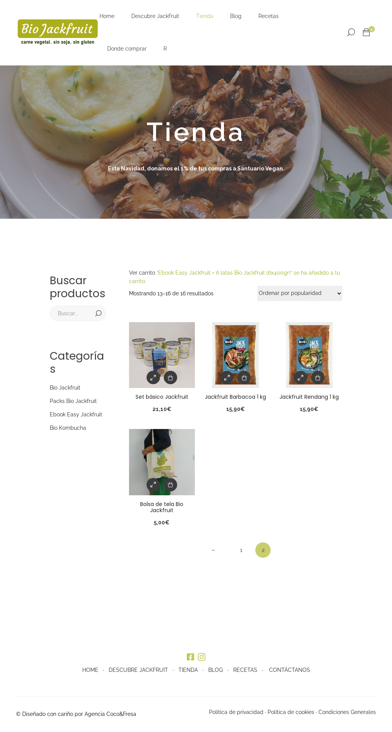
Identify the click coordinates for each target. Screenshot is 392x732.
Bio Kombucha (68, 428)
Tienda (204, 16)
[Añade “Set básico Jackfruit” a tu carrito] (170, 377)
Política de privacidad (236, 712)
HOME (90, 670)
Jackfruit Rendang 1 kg (309, 397)
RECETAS (245, 670)
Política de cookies (291, 712)
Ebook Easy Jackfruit (76, 414)
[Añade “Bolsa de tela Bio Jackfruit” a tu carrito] (170, 484)
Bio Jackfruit (65, 388)
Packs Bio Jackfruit (73, 401)
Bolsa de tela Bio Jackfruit (161, 507)
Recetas (268, 16)
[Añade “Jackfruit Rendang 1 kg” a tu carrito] (318, 377)
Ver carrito (142, 273)
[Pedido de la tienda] (299, 293)
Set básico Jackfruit (162, 397)
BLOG (215, 670)
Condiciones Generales (347, 712)
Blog (236, 16)
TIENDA (188, 670)
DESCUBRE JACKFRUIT (138, 670)
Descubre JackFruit (155, 16)
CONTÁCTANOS (289, 670)
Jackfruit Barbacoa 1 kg (235, 397)
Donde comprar (127, 49)
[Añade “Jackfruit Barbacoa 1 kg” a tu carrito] (244, 377)
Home (107, 16)
